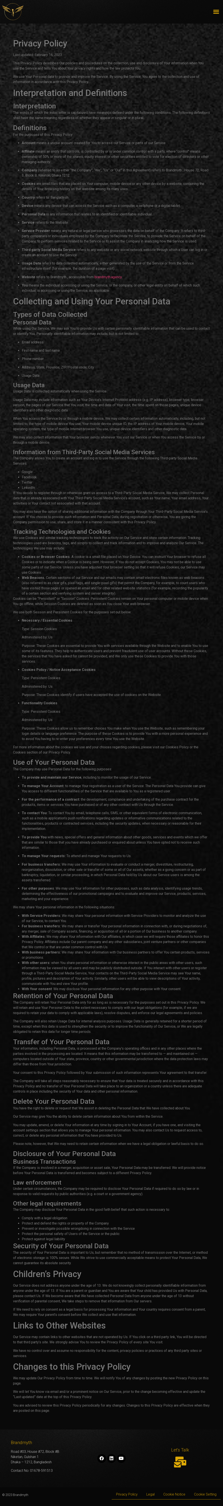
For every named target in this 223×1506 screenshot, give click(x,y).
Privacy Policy (127, 1494)
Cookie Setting (205, 1494)
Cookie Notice (174, 1494)
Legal (150, 1494)
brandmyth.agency (108, 277)
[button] (216, 12)
